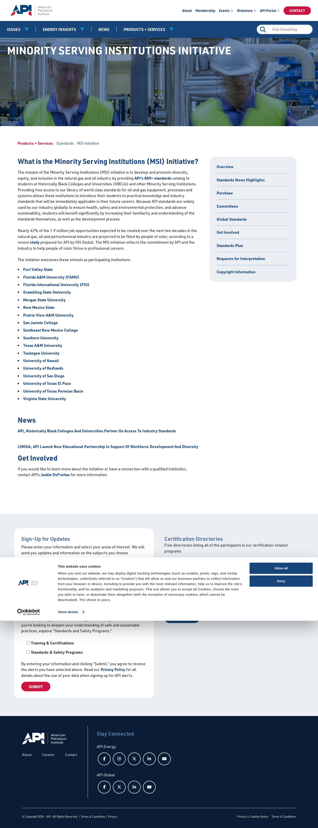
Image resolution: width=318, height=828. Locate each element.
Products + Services (35, 143)
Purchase (225, 192)
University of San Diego (43, 375)
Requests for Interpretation (241, 258)
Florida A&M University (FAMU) (51, 277)
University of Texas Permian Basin (53, 391)
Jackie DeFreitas (55, 474)
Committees (227, 206)
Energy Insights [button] (60, 29)
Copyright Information (236, 271)
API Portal (268, 10)
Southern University (41, 337)
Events (224, 10)
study (35, 242)
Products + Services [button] (145, 29)
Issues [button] (14, 29)
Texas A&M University (42, 345)
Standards (65, 143)
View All (179, 566)
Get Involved (228, 232)
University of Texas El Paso (47, 383)
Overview (225, 166)
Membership (205, 10)
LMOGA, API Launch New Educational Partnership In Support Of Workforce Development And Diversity (108, 446)
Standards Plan (230, 245)
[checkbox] (84, 647)
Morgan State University (44, 299)
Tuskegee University (41, 353)
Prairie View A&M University (48, 315)
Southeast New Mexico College (50, 330)
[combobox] (284, 29)
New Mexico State (39, 307)
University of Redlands (43, 368)
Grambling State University (47, 292)
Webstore (245, 10)
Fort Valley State (38, 269)
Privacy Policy (113, 669)
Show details (68, 819)
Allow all (281, 775)
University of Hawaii (41, 360)
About (187, 10)
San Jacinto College (40, 322)
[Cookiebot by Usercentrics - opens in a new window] (28, 819)
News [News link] (103, 29)
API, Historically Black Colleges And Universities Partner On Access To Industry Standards (97, 430)
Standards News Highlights (241, 179)
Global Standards (232, 219)
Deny (281, 788)
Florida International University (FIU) (56, 284)
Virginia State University (44, 398)
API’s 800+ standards (153, 178)
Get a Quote (182, 617)
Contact (297, 10)
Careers (48, 754)
